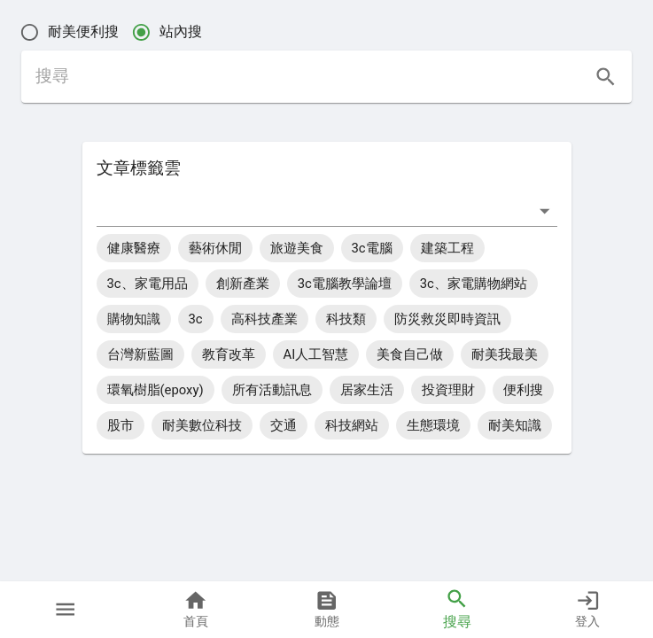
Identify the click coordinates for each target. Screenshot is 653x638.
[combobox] (314, 210)
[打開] (544, 210)
